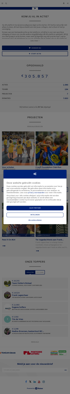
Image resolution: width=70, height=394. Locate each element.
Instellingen (35, 215)
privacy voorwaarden (36, 193)
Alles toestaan (35, 208)
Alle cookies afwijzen (35, 220)
